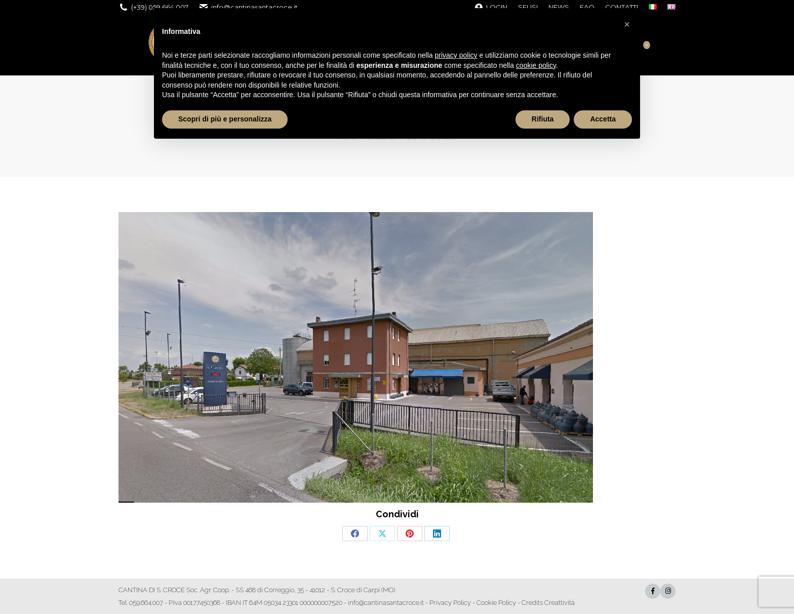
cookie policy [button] (536, 65)
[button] (627, 24)
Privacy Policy (450, 602)
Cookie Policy (496, 602)
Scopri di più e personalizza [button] (224, 119)
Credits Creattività (548, 602)
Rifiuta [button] (543, 119)
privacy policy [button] (456, 55)
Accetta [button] (603, 119)
